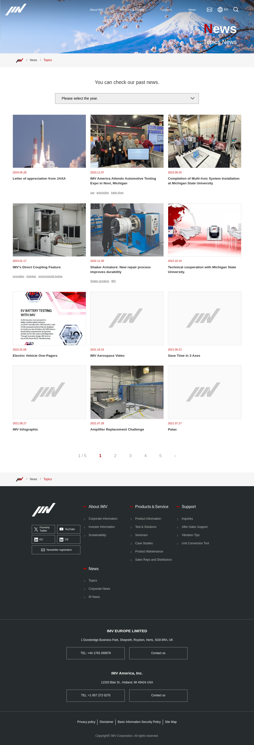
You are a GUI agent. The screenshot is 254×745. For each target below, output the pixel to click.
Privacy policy (86, 722)
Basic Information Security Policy (139, 722)
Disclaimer (107, 722)
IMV (113, 281)
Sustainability (97, 535)
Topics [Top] (47, 60)
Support (189, 506)
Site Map (171, 722)
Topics (93, 580)
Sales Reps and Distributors (153, 559)
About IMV (98, 506)
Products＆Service (151, 506)
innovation (18, 276)
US (64, 539)
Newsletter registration (56, 550)
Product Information (148, 518)
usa (92, 192)
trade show (117, 192)
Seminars (141, 535)
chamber (31, 276)
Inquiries (187, 518)
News (33, 60)
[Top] (19, 60)
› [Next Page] (175, 455)
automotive (102, 192)
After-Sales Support (195, 527)
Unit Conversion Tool (195, 543)
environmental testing (50, 276)
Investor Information (102, 527)
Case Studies (144, 543)
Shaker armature (99, 281)
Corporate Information (103, 518)
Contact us (158, 653)
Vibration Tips (191, 535)
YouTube (67, 529)
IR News (94, 597)
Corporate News (99, 588)
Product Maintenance (149, 551)
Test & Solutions (146, 527)
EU (38, 539)
